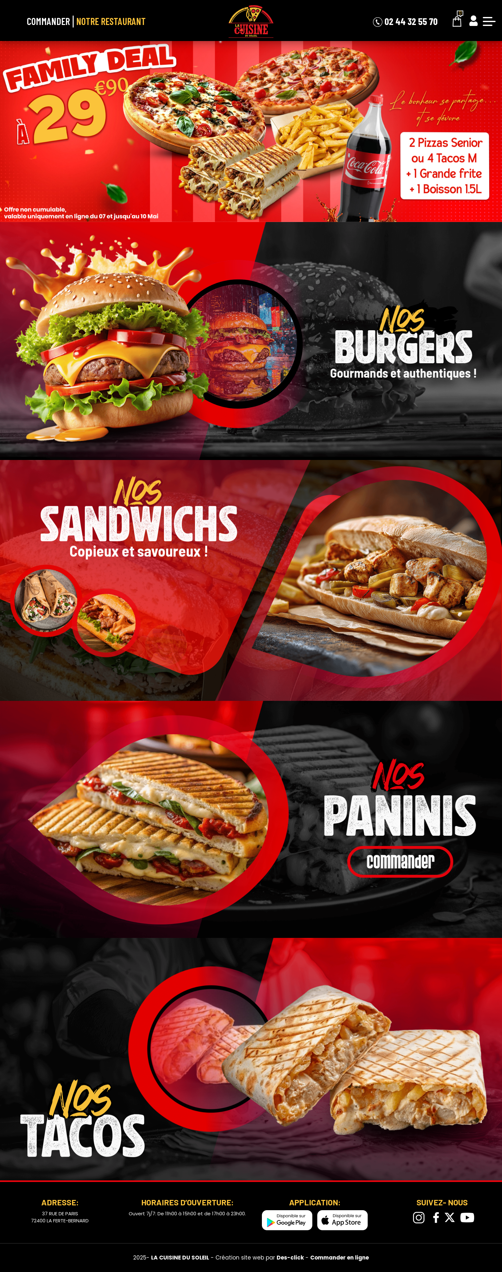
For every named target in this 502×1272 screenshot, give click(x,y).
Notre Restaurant (111, 21)
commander (431, 862)
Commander (48, 21)
